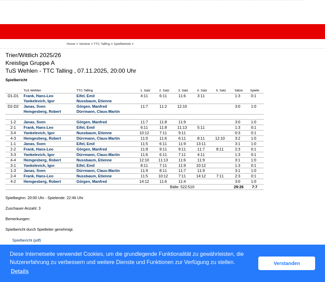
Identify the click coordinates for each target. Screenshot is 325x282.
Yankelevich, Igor (38, 101)
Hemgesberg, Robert (42, 111)
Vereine (84, 44)
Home (71, 44)
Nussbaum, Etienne (94, 101)
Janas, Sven (34, 106)
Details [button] (20, 271)
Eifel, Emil (86, 96)
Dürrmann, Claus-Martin (98, 111)
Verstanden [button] (287, 263)
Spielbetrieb (122, 44)
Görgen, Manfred (92, 106)
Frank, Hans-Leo (38, 96)
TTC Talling (102, 44)
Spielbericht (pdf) (26, 240)
